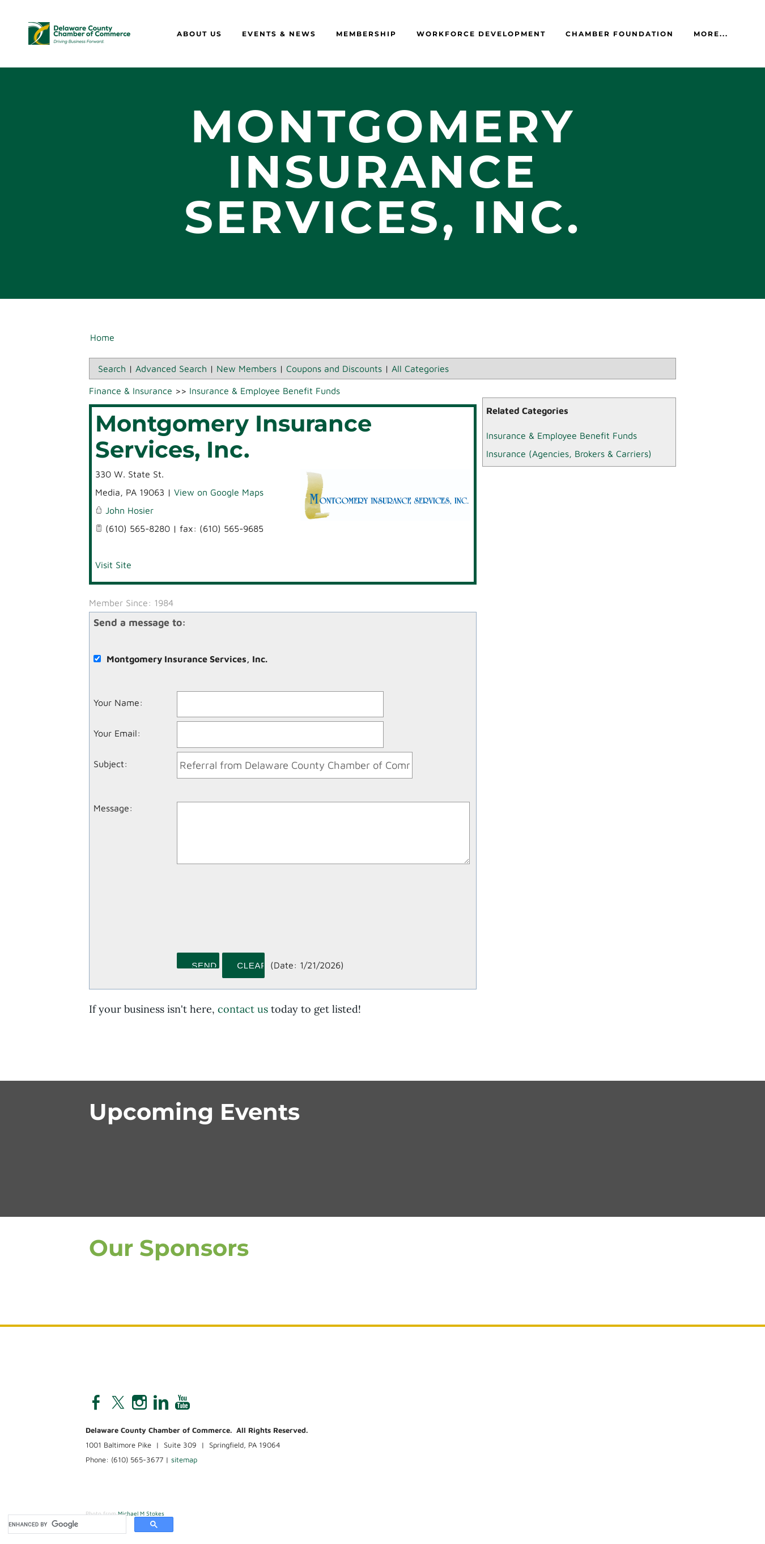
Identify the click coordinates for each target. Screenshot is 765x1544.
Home (102, 338)
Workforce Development (481, 34)
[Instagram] (139, 1403)
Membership (366, 34)
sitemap (184, 1460)
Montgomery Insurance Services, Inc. (233, 437)
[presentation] (263, 913)
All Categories (420, 369)
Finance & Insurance (130, 391)
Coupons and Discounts (334, 369)
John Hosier (129, 511)
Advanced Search (171, 369)
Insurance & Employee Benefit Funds (561, 436)
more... (711, 34)
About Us (199, 34)
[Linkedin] (161, 1403)
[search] (66, 1524)
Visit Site (113, 565)
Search (112, 369)
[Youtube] (182, 1403)
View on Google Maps (219, 493)
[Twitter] (117, 1403)
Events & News (279, 34)
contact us (243, 1009)
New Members (246, 369)
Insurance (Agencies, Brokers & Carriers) (569, 454)
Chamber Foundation (620, 34)
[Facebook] (96, 1403)
